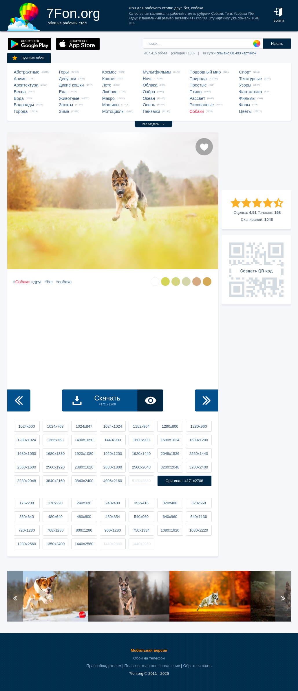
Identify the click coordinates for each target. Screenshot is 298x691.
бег (50, 282)
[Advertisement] (256, 161)
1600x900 (141, 440)
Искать (277, 43)
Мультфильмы (157, 72)
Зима (64, 111)
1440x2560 (84, 544)
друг (37, 282)
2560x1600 (26, 467)
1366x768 (55, 440)
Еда (63, 91)
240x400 (112, 503)
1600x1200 (198, 440)
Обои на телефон (149, 658)
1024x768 (55, 426)
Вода (19, 98)
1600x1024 (170, 440)
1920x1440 (141, 453)
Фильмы (247, 98)
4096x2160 (112, 481)
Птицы (195, 91)
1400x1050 (84, 440)
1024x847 (84, 426)
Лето (106, 85)
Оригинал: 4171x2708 (184, 481)
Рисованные (201, 104)
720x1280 (26, 530)
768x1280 (55, 530)
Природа (198, 78)
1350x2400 (55, 544)
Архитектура (26, 85)
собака (65, 282)
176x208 (26, 503)
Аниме (20, 78)
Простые (198, 85)
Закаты (66, 104)
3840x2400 (84, 481)
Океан (149, 98)
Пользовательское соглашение (152, 666)
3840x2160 (55, 481)
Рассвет (197, 98)
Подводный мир (205, 72)
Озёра (149, 91)
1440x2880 (112, 544)
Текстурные (250, 78)
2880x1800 (112, 467)
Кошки (108, 78)
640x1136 (198, 516)
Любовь (110, 91)
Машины (110, 104)
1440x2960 (141, 544)
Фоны (244, 104)
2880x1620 (84, 467)
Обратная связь (197, 666)
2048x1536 (170, 453)
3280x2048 (26, 481)
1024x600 (26, 426)
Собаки (196, 111)
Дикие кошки (71, 85)
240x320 (84, 503)
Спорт (245, 72)
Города (21, 111)
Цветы (245, 111)
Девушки (67, 78)
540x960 (141, 516)
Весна (20, 91)
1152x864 (141, 426)
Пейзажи (151, 111)
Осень (149, 104)
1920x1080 (84, 453)
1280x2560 (26, 544)
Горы (64, 72)
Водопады (24, 104)
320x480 (170, 503)
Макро (108, 98)
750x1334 (141, 530)
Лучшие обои (28, 58)
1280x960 (198, 426)
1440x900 (112, 440)
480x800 (84, 516)
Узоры (245, 85)
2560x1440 (198, 453)
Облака (150, 85)
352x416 (141, 503)
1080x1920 (170, 530)
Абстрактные (26, 72)
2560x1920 (55, 467)
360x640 (26, 516)
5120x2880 (141, 481)
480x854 (112, 516)
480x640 (55, 516)
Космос (109, 72)
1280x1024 (26, 440)
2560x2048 (141, 467)
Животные (69, 98)
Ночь (148, 78)
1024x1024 (112, 426)
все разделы (153, 124)
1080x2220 (198, 530)
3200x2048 (170, 467)
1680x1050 (26, 453)
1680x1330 (55, 453)
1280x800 (170, 426)
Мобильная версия (149, 650)
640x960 (170, 516)
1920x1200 (112, 453)
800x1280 (84, 530)
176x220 (55, 503)
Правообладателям (103, 666)
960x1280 (112, 530)
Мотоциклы (113, 111)
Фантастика (250, 91)
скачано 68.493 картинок (236, 53)
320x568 (198, 503)
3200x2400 (198, 467)
